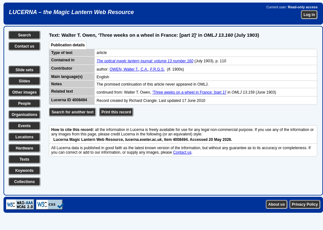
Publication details (68, 45)
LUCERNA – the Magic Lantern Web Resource (71, 12)
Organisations (24, 114)
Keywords (24, 170)
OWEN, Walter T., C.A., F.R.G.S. (137, 69)
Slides (24, 81)
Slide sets (24, 70)
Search (24, 35)
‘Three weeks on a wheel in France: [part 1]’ (189, 92)
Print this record (116, 112)
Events (24, 126)
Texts (24, 159)
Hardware (24, 148)
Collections (24, 182)
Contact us (24, 46)
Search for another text (72, 112)
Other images (24, 92)
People (24, 103)
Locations (24, 137)
